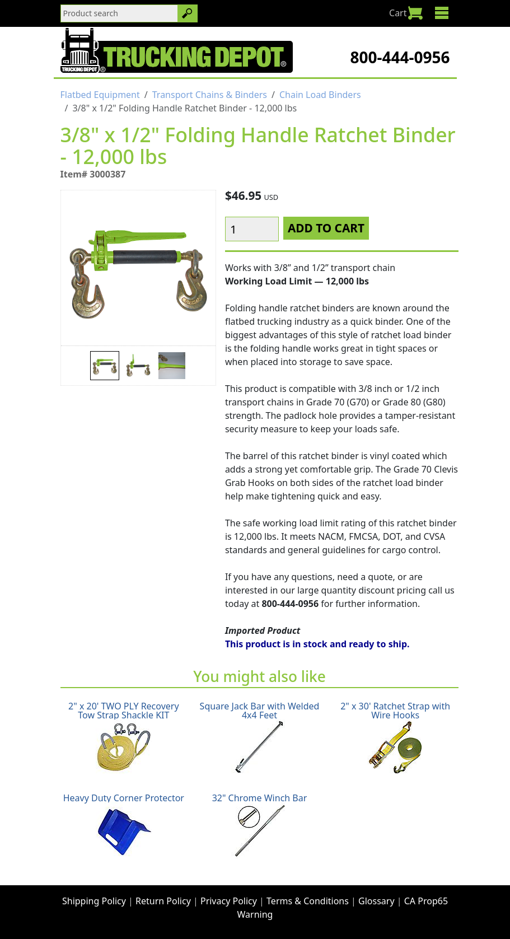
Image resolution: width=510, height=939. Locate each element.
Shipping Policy (94, 901)
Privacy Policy (228, 901)
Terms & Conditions (307, 901)
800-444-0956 (400, 57)
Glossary (376, 901)
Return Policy (163, 901)
